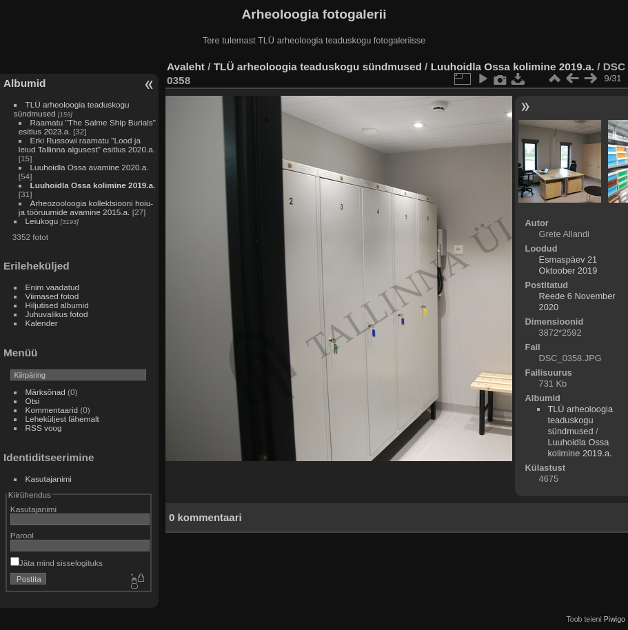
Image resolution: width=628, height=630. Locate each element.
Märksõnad (45, 391)
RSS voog (44, 427)
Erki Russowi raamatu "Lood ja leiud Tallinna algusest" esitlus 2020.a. (87, 145)
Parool (22, 535)
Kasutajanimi (49, 478)
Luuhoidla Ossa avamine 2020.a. (89, 167)
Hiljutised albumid (57, 305)
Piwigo (614, 619)
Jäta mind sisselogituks (56, 562)
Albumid (24, 83)
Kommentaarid (52, 409)
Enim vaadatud (53, 287)
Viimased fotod (52, 296)
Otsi (33, 400)
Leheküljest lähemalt (62, 418)
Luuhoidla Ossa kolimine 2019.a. (93, 185)
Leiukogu (42, 220)
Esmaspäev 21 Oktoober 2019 (568, 265)
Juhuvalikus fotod (57, 313)
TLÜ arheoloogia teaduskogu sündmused (318, 66)
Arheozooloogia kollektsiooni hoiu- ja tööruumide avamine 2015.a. (86, 207)
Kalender (42, 322)
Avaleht (186, 66)
